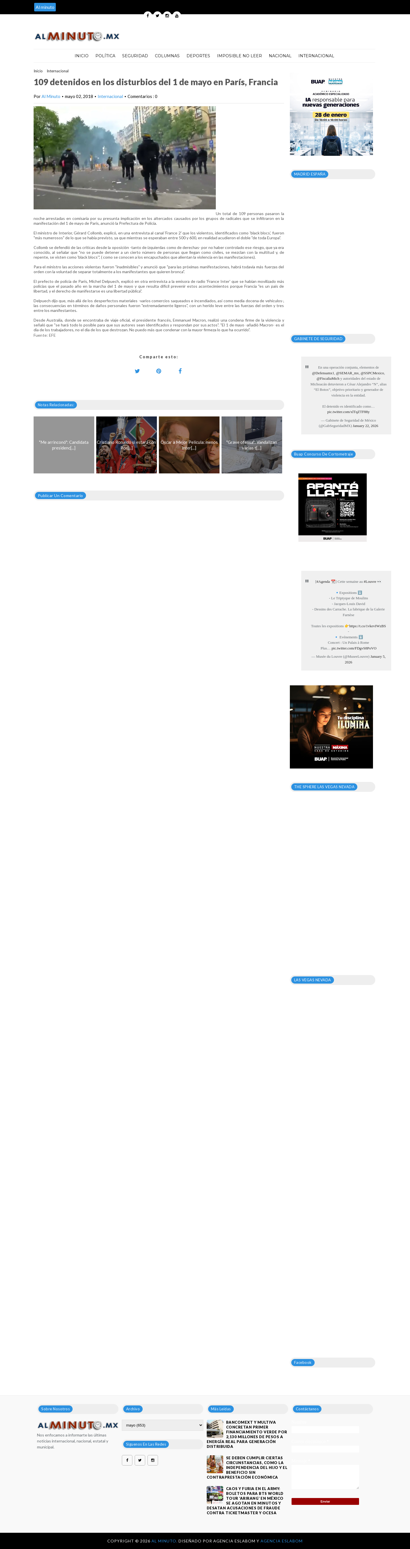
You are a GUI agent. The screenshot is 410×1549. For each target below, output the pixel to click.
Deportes (198, 55)
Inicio (82, 55)
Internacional (316, 55)
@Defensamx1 (323, 373)
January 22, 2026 (365, 426)
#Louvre (370, 581)
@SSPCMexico (372, 373)
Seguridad (135, 55)
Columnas (167, 55)
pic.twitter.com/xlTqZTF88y (348, 412)
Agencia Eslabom (282, 1540)
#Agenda (323, 581)
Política (105, 55)
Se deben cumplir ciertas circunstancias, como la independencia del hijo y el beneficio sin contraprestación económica (247, 1467)
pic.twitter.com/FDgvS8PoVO (354, 648)
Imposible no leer (239, 55)
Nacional (280, 55)
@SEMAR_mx (347, 373)
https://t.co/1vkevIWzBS (367, 626)
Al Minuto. (165, 1540)
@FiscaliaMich (328, 378)
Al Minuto (51, 96)
